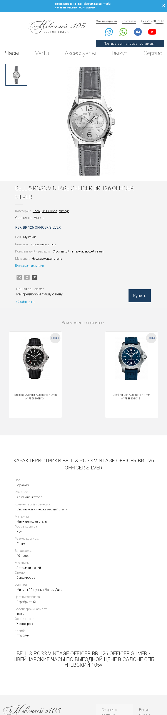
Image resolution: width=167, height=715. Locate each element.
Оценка (144, 639)
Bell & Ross (52, 204)
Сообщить (28, 295)
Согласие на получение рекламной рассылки (143, 691)
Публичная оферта (43, 691)
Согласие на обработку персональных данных (99, 691)
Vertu (41, 48)
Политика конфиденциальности (17, 691)
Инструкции (110, 666)
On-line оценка (110, 16)
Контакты (131, 16)
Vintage (67, 204)
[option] (16, 68)
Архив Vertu (110, 661)
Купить (136, 291)
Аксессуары (79, 48)
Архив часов (111, 655)
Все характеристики (32, 259)
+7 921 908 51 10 (153, 16)
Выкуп (118, 48)
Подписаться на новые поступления (132, 38)
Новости (107, 672)
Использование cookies (65, 691)
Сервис (152, 48)
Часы (12, 48)
